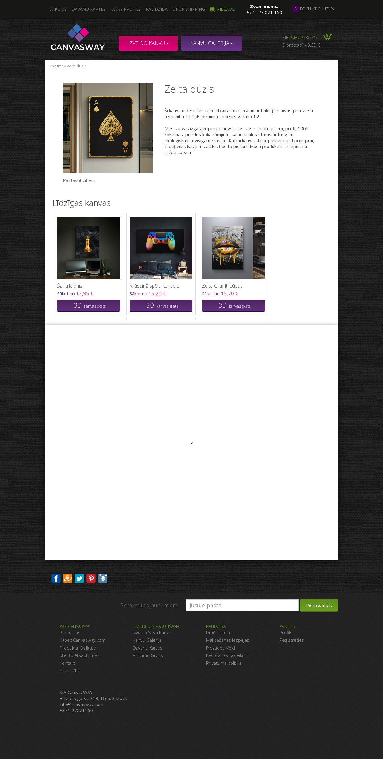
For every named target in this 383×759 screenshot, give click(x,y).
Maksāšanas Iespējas (227, 640)
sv (332, 8)
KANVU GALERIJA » (211, 42)
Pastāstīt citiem (79, 180)
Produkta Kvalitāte (78, 648)
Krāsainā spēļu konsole (154, 285)
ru (320, 8)
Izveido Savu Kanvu (152, 632)
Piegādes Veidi (221, 648)
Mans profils (125, 9)
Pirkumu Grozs (148, 655)
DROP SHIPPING (188, 9)
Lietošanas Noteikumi (228, 655)
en (308, 8)
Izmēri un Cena (221, 632)
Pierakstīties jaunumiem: (149, 605)
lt (315, 8)
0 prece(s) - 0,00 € (301, 45)
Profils (285, 632)
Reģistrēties (291, 640)
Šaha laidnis (69, 285)
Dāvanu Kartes (147, 648)
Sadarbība (70, 670)
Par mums (70, 632)
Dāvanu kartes (89, 9)
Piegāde (222, 9)
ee (327, 8)
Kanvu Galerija (147, 640)
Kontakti (68, 663)
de (302, 8)
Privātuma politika (224, 663)
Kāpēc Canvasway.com (82, 640)
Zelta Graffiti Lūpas (222, 285)
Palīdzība (157, 9)
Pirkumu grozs (299, 37)
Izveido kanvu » (148, 42)
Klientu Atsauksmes (80, 655)
